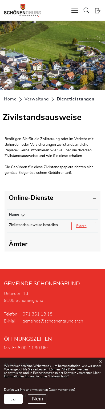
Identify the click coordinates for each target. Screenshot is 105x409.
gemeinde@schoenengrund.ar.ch (53, 321)
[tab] (52, 198)
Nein (37, 399)
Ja (13, 399)
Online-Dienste (31, 198)
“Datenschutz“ (58, 376)
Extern (86, 225)
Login (97, 11)
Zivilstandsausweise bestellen (33, 225)
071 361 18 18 (38, 314)
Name (14, 214)
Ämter (18, 244)
